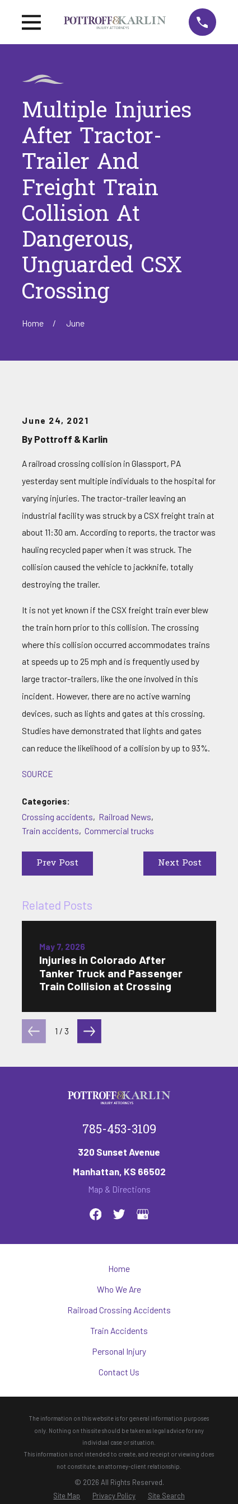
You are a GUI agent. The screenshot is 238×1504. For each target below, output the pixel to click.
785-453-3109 (119, 1130)
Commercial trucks (119, 831)
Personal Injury (119, 1351)
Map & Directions (119, 1189)
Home (119, 1269)
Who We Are (119, 1289)
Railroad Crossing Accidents (119, 1310)
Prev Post (57, 863)
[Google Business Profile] (143, 1214)
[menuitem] (66, 1496)
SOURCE (37, 774)
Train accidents (50, 831)
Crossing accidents (57, 817)
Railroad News (125, 817)
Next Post (180, 863)
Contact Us (119, 1372)
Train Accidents (119, 1331)
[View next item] (89, 1031)
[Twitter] (119, 1214)
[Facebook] (96, 1214)
